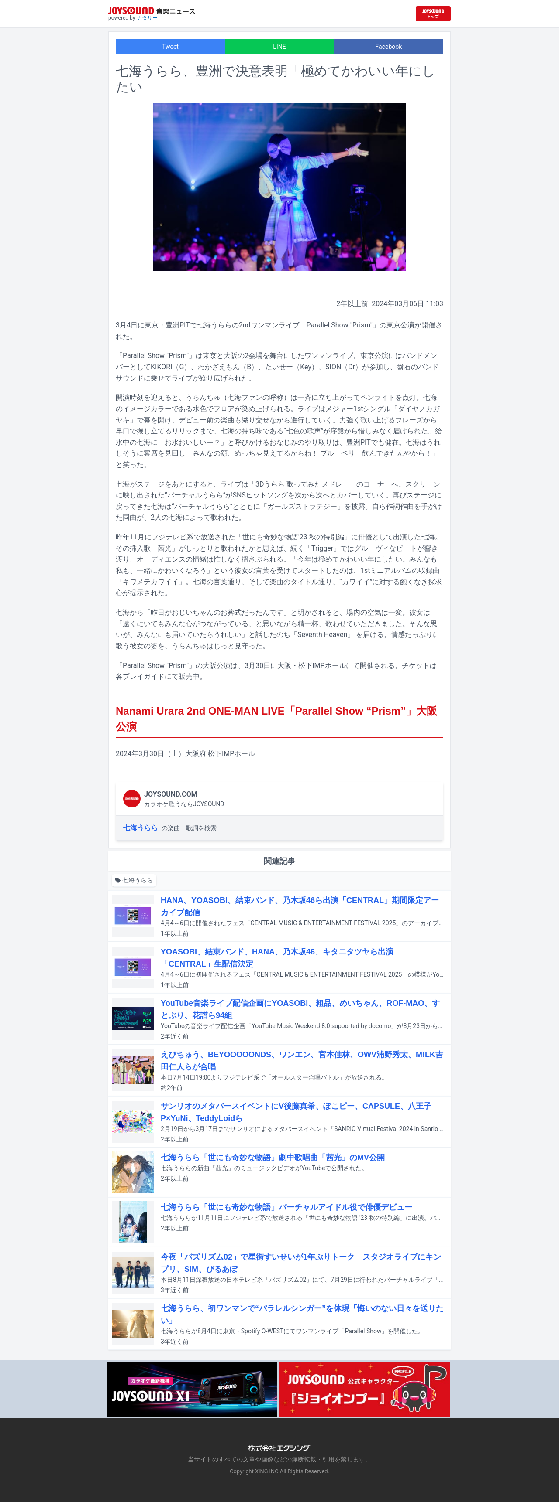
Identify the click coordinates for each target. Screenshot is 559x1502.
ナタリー (147, 18)
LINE (279, 46)
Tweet (170, 46)
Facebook (389, 46)
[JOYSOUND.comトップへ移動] (433, 13)
